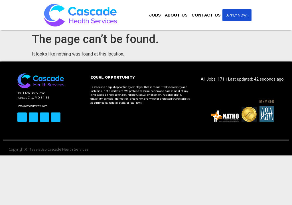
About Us (176, 15)
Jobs (155, 15)
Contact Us (206, 15)
